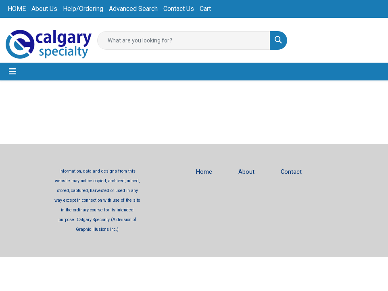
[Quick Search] (183, 40)
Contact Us (178, 9)
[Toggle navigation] (12, 71)
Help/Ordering (83, 9)
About (246, 171)
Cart (205, 9)
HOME (17, 9)
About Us (44, 9)
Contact (291, 171)
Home (204, 171)
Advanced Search (133, 9)
